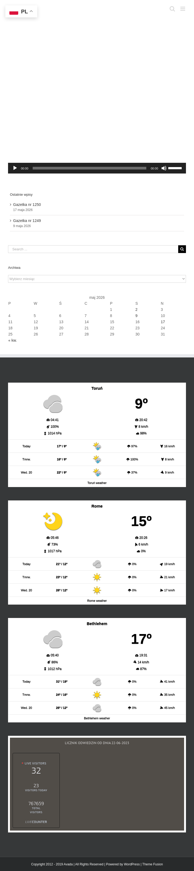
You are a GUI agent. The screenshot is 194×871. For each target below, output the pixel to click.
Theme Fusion (152, 864)
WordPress (132, 864)
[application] (97, 168)
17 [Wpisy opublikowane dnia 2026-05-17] (163, 322)
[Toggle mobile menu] (183, 9)
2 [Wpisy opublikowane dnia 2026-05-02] (136, 309)
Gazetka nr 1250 (27, 204)
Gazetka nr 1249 (27, 220)
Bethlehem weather (97, 718)
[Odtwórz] (15, 168)
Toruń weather (96, 482)
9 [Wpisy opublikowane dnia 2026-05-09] (136, 316)
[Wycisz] (164, 168)
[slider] (90, 168)
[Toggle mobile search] (172, 9)
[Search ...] (93, 249)
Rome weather (97, 600)
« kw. (12, 340)
